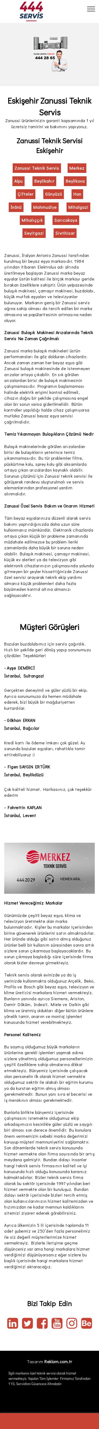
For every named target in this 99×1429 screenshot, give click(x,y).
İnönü (16, 207)
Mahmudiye (45, 207)
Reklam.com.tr (58, 1361)
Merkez (76, 168)
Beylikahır (44, 181)
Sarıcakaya (65, 220)
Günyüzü (53, 194)
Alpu (18, 181)
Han (77, 194)
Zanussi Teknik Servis (37, 168)
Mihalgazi (78, 207)
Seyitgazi (34, 233)
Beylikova (75, 181)
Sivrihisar (65, 233)
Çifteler (26, 194)
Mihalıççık (32, 220)
